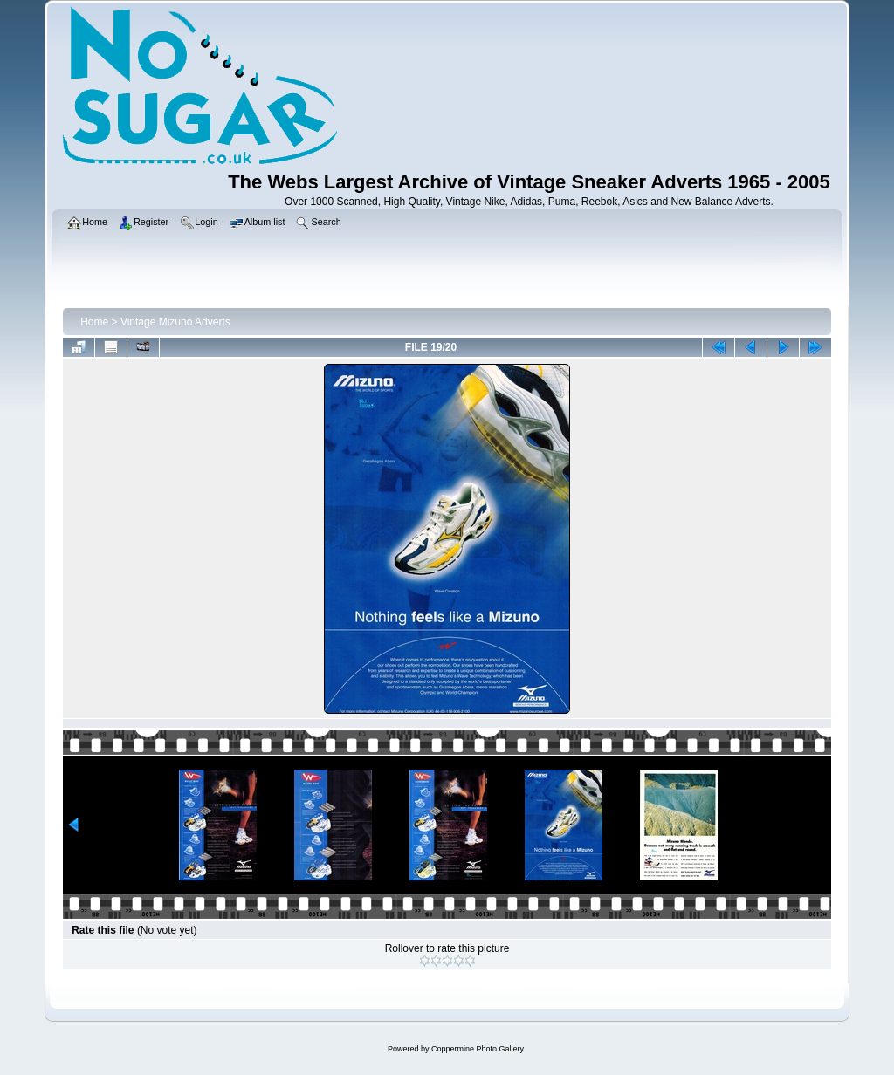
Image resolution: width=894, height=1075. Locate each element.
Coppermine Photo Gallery (477, 1048)
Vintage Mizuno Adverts (175, 322)
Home (94, 322)
